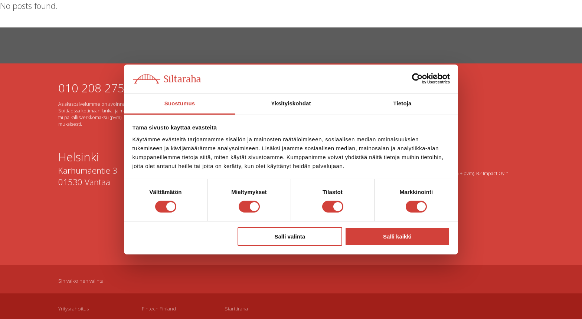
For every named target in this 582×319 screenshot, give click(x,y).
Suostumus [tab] (179, 103)
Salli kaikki (397, 236)
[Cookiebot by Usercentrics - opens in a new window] (417, 78)
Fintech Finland (159, 308)
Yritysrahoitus (73, 308)
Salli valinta (290, 236)
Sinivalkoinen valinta (81, 280)
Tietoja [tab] (402, 103)
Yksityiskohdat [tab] (291, 103)
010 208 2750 (94, 88)
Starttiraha (236, 308)
